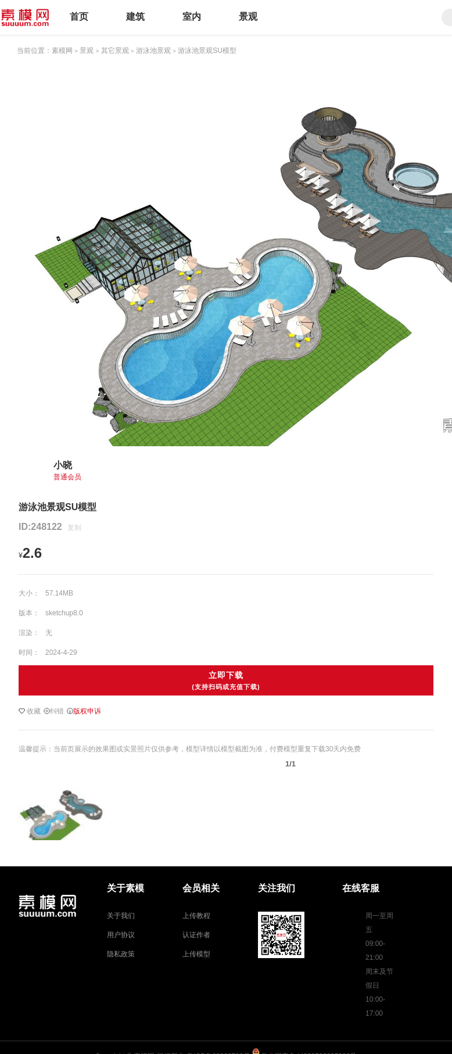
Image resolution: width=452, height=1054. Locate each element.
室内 (191, 16)
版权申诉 (84, 711)
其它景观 (115, 50)
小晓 (62, 465)
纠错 (54, 711)
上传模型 (196, 954)
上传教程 (196, 916)
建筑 (135, 16)
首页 (79, 16)
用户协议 (121, 935)
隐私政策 (121, 954)
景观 (248, 16)
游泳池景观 (153, 50)
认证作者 (196, 935)
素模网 (62, 50)
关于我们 (121, 916)
